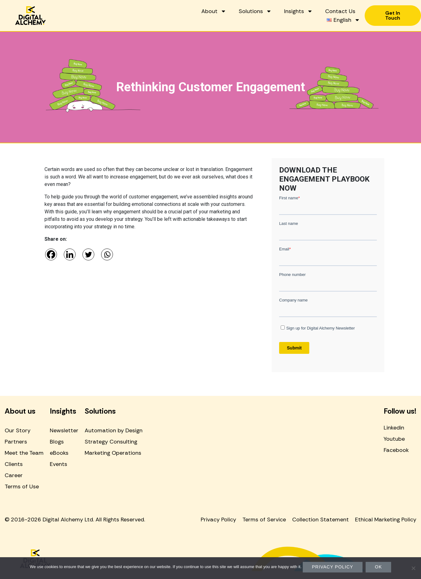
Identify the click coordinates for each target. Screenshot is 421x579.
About (213, 11)
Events (58, 464)
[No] (413, 568)
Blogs (57, 441)
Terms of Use (22, 486)
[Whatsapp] (107, 254)
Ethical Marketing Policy (385, 519)
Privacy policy (332, 566)
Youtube (394, 439)
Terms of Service (264, 519)
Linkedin (394, 427)
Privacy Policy (218, 519)
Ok (378, 566)
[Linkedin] (70, 254)
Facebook (396, 450)
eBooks (59, 453)
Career (14, 475)
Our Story (17, 430)
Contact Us (340, 11)
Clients (14, 464)
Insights (298, 11)
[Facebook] (51, 254)
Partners (16, 441)
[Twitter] (88, 254)
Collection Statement (320, 519)
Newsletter (64, 430)
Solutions (254, 11)
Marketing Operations (113, 453)
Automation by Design (114, 430)
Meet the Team (24, 453)
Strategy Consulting (111, 441)
